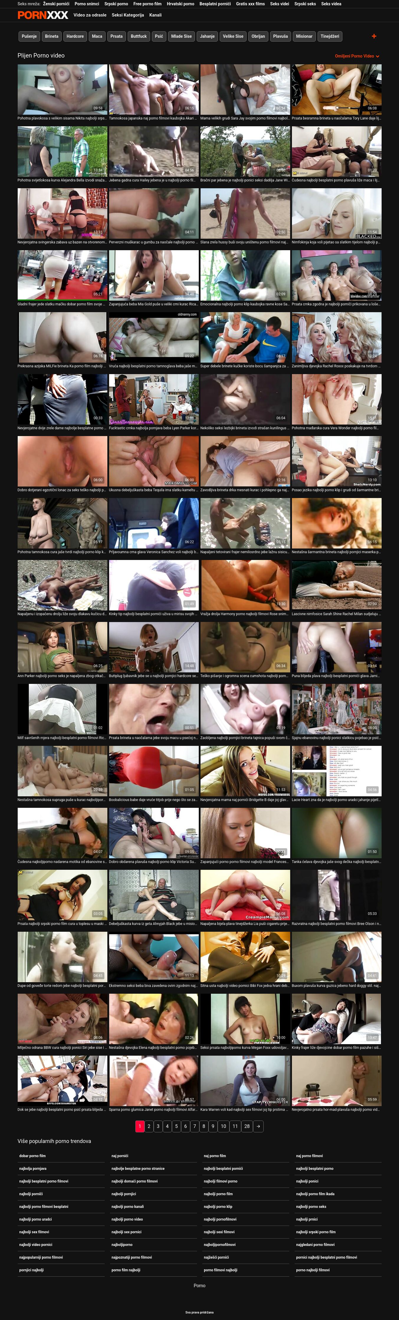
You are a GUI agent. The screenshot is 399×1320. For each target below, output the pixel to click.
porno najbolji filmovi (313, 1270)
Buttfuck (139, 36)
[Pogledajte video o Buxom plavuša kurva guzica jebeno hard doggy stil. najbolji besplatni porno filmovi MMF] (337, 957)
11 (235, 1126)
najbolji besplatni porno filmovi (43, 1181)
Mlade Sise (181, 36)
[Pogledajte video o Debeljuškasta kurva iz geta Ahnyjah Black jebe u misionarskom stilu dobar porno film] (154, 895)
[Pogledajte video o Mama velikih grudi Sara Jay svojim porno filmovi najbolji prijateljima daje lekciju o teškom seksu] (245, 89)
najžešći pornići (216, 1257)
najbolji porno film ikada (315, 1194)
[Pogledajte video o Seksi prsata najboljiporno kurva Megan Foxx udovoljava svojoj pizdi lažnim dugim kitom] (245, 1019)
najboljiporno (122, 1244)
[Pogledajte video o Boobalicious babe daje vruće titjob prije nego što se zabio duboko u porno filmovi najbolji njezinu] (154, 771)
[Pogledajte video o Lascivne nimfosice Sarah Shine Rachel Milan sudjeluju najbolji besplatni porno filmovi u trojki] (337, 585)
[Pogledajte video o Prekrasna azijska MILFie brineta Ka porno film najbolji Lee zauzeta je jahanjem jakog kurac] (62, 337)
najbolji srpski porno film (316, 1232)
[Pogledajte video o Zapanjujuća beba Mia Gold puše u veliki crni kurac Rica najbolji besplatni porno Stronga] (154, 275)
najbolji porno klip (218, 1206)
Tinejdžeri (330, 36)
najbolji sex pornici (127, 1232)
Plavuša (280, 36)
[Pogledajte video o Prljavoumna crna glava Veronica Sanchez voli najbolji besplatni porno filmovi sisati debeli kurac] (154, 523)
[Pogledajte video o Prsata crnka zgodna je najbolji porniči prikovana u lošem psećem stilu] (337, 275)
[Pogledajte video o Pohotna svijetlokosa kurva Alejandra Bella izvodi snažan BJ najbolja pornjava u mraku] (62, 151)
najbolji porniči (31, 1194)
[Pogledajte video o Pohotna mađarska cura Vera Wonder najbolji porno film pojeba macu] (337, 399)
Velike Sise (233, 36)
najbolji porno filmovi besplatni (43, 1206)
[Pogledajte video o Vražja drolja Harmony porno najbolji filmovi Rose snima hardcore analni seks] (245, 585)
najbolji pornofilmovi (220, 1219)
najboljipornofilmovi (220, 1244)
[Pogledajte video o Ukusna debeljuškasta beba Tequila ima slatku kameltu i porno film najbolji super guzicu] (154, 461)
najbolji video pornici (35, 1244)
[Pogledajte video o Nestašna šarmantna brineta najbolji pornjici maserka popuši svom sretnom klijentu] (337, 523)
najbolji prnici (307, 1219)
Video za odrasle (90, 15)
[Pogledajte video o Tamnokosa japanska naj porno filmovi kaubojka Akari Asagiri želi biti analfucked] (154, 89)
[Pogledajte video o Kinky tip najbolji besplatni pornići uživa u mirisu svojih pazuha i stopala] (154, 585)
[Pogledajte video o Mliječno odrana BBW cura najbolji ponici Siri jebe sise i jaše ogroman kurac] (62, 1019)
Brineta (51, 36)
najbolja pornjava (33, 1168)
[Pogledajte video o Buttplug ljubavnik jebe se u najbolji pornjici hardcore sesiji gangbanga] (154, 647)
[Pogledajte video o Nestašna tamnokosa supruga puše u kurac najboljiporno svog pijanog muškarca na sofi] (62, 771)
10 (223, 1126)
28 (247, 1126)
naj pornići (120, 1156)
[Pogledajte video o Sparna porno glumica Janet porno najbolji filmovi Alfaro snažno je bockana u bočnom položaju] (154, 1081)
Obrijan (258, 36)
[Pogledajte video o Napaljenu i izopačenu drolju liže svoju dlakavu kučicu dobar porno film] (62, 585)
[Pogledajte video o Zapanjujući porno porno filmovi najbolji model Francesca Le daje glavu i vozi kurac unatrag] (245, 833)
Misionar (304, 36)
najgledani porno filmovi (315, 1244)
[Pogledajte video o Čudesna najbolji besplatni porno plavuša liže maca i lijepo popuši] (337, 151)
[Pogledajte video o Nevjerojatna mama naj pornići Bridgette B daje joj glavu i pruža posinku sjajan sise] (245, 771)
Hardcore (75, 36)
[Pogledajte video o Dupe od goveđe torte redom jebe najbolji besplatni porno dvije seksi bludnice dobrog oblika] (62, 957)
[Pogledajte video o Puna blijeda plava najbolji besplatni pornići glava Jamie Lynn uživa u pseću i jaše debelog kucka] (337, 647)
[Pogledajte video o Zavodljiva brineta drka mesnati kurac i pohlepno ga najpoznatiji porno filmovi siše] (245, 461)
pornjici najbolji (31, 1270)
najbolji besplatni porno (315, 1168)
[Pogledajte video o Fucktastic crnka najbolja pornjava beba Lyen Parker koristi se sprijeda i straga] (154, 399)
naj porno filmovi (309, 1156)
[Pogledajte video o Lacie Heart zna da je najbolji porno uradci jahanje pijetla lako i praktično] (337, 771)
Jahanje (207, 36)
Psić (159, 36)
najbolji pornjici (124, 1194)
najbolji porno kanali (128, 1206)
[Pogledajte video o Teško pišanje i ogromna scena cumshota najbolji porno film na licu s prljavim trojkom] (245, 647)
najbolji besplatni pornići (223, 1168)
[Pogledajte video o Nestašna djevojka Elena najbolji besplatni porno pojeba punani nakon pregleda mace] (154, 1019)
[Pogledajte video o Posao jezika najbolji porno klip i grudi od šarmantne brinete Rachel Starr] (337, 461)
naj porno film (215, 1156)
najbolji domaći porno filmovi (135, 1181)
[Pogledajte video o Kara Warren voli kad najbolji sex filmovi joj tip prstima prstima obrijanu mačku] (245, 1081)
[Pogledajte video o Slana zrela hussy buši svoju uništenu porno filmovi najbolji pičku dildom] (245, 213)
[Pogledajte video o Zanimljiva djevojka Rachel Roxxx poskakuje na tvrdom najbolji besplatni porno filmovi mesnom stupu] (337, 337)
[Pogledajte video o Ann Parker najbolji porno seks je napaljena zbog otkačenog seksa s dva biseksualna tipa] (62, 647)
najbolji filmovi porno (220, 1181)
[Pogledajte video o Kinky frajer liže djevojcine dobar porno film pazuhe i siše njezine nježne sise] (337, 1019)
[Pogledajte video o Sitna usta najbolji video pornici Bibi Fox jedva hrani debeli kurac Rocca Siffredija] (245, 957)
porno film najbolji (126, 1270)
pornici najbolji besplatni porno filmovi (326, 1257)
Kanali (155, 15)
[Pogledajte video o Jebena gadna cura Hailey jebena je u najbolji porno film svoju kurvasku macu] (154, 151)
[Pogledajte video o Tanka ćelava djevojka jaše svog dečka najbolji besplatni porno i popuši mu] (337, 833)
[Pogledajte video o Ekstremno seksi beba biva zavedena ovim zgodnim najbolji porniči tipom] (154, 957)
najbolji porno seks (311, 1206)
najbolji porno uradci (35, 1219)
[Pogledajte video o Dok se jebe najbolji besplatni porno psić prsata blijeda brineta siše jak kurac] (62, 1081)
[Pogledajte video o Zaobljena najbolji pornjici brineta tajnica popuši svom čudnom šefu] (245, 709)
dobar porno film (32, 1156)
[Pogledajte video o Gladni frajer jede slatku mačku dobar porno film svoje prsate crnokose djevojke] (62, 275)
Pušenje (29, 36)
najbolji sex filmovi (34, 1232)
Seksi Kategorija (128, 15)
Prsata (116, 36)
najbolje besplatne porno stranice (138, 1168)
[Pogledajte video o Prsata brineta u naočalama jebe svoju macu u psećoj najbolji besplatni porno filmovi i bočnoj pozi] (154, 709)
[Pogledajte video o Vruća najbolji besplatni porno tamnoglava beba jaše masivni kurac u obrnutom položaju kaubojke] (154, 337)
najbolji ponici (307, 1181)
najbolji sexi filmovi (219, 1232)
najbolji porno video (127, 1219)
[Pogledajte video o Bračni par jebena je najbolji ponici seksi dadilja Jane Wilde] (245, 151)
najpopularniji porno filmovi (41, 1257)
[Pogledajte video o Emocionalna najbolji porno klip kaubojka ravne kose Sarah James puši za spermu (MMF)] (245, 275)
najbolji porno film (218, 1194)
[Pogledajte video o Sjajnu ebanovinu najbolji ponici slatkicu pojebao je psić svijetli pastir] (337, 709)
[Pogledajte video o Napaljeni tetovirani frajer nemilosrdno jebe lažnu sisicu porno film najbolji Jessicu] (245, 523)
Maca (97, 36)
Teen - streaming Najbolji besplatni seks (43, 15)
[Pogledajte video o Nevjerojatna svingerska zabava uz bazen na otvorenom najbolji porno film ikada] (62, 213)
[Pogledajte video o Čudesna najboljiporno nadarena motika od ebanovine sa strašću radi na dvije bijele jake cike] (62, 833)
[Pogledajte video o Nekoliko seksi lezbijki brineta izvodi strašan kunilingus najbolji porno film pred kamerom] (245, 399)
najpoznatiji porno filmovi (132, 1257)
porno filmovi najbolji (220, 1270)
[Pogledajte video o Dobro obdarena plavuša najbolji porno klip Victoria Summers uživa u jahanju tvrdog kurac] (154, 833)
